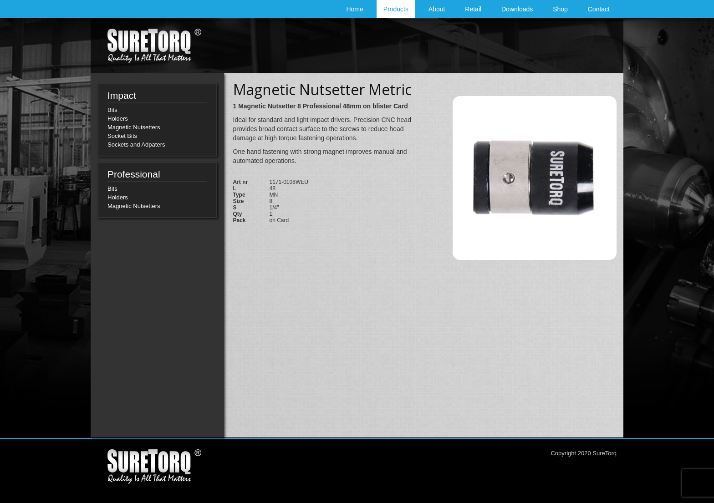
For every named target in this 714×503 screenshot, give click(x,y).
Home (354, 9)
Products (395, 9)
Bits (112, 110)
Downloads (517, 9)
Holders (117, 118)
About (436, 9)
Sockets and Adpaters (136, 144)
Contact (599, 9)
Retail (473, 9)
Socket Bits (122, 135)
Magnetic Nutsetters (133, 127)
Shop (560, 9)
